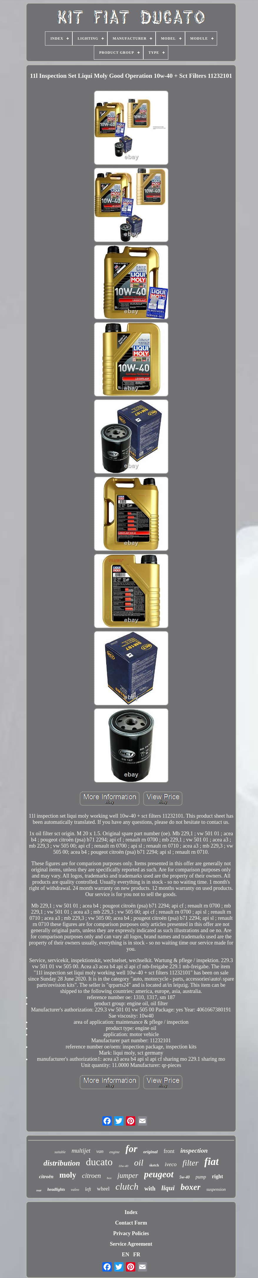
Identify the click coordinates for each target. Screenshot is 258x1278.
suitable (60, 1152)
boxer (191, 1187)
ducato (99, 1161)
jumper (127, 1175)
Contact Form (131, 1223)
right (217, 1176)
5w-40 (184, 1177)
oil (139, 1162)
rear (38, 1190)
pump (201, 1176)
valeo (75, 1189)
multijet (80, 1150)
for (131, 1149)
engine (114, 1152)
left (88, 1189)
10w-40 (123, 1166)
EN (125, 1254)
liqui (167, 1188)
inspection (194, 1150)
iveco (171, 1164)
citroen (91, 1175)
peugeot (159, 1174)
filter (190, 1162)
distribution (62, 1163)
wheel (103, 1189)
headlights (56, 1189)
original (150, 1151)
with (150, 1188)
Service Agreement (131, 1244)
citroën (46, 1176)
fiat (211, 1161)
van (100, 1151)
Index (130, 1212)
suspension (216, 1189)
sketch (154, 1165)
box (109, 1178)
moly (67, 1175)
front (169, 1151)
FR (136, 1254)
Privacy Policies (131, 1233)
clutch (126, 1186)
